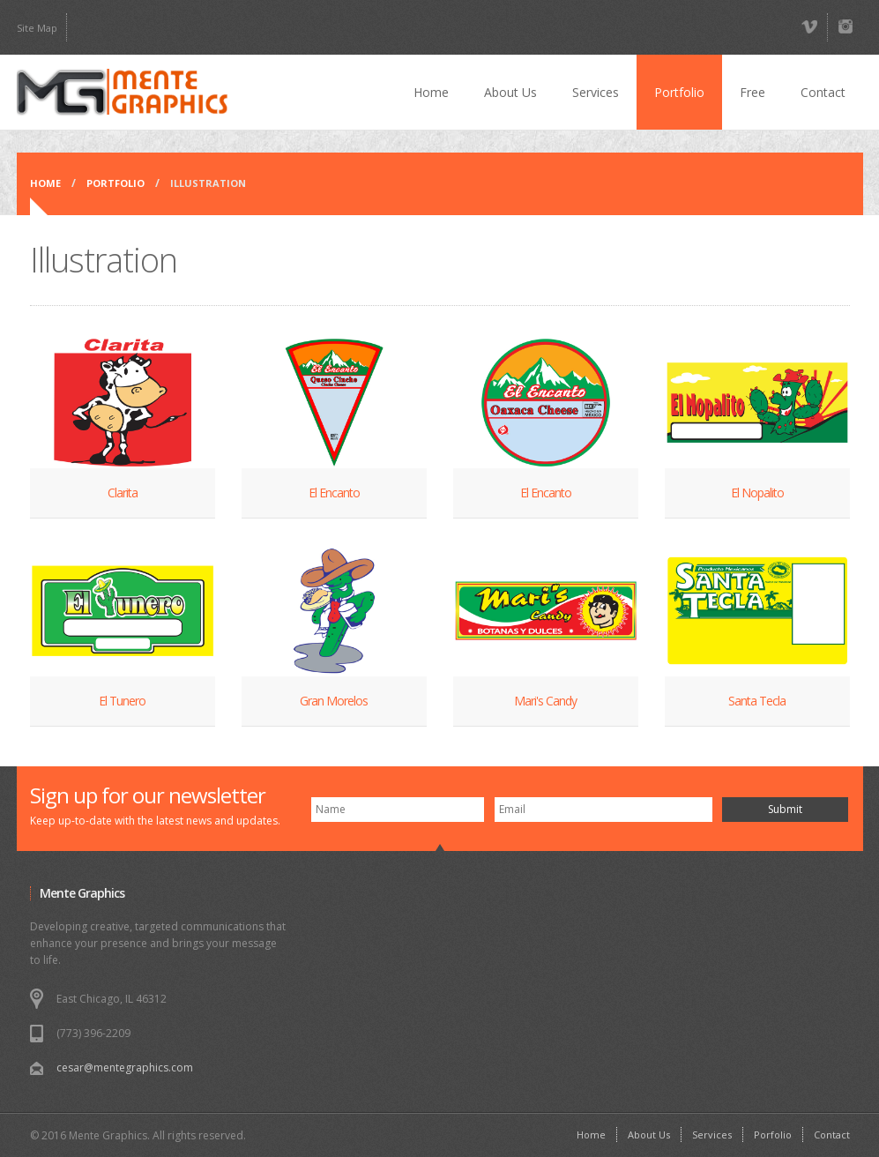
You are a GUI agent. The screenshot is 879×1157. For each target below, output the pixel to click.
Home (431, 92)
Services (595, 92)
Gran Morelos (334, 700)
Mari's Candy (545, 700)
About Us (510, 92)
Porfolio (773, 1134)
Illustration (208, 183)
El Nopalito (757, 492)
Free (752, 92)
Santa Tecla (757, 700)
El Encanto (334, 492)
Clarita (123, 492)
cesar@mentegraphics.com (124, 1067)
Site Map (37, 27)
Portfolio (679, 92)
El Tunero (122, 700)
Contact (823, 92)
